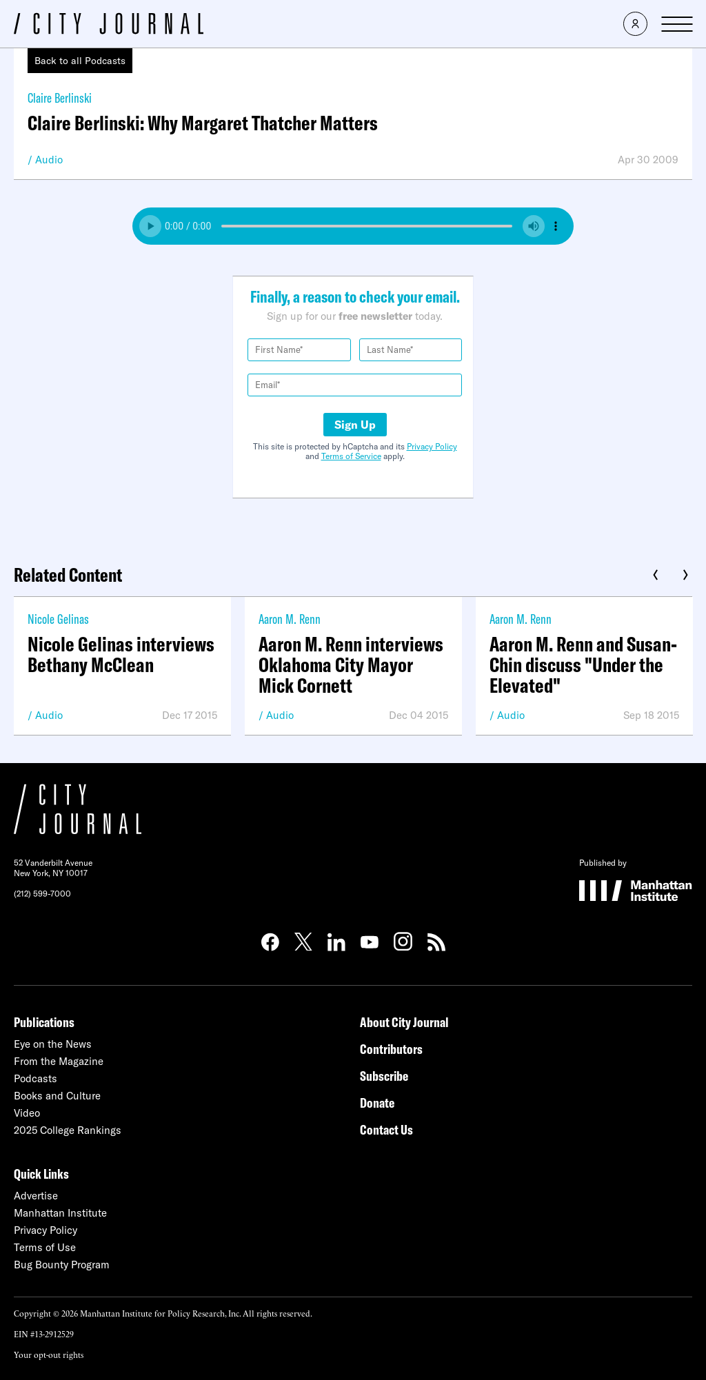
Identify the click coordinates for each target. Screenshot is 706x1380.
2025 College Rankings (67, 1130)
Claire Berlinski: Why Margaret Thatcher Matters (203, 122)
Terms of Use (45, 1247)
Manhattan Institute (60, 1212)
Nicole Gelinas (58, 618)
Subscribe (384, 1075)
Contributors (391, 1048)
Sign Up (355, 425)
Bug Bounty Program (62, 1264)
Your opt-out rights (48, 1354)
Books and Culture (57, 1095)
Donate (377, 1102)
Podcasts (35, 1078)
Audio (49, 159)
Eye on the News (53, 1044)
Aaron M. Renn (290, 618)
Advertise (36, 1195)
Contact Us (386, 1129)
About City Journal (404, 1022)
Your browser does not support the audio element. (353, 226)
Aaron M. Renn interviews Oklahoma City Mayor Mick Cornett (351, 664)
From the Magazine (58, 1061)
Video (27, 1112)
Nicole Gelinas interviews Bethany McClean (121, 654)
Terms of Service (351, 456)
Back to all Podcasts (79, 60)
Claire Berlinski (60, 97)
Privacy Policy (432, 446)
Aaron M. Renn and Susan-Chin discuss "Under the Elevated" (583, 664)
